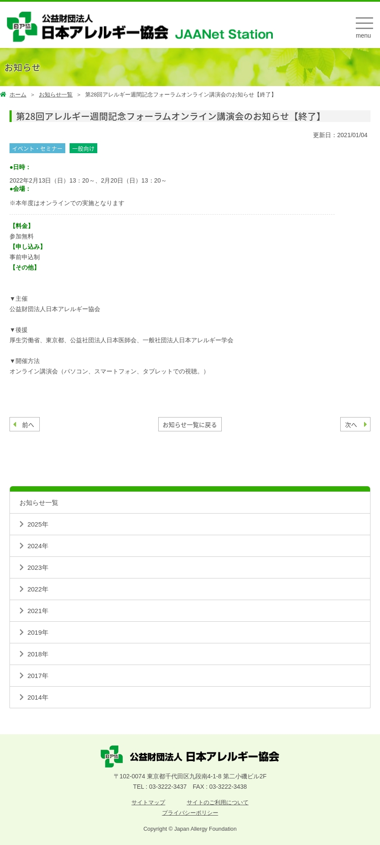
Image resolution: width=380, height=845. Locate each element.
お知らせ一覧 (56, 94)
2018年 (37, 654)
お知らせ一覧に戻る (190, 424)
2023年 (37, 567)
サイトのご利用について (218, 802)
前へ (28, 424)
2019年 (37, 632)
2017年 (37, 675)
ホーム (18, 94)
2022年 (37, 589)
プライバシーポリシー (190, 813)
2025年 (37, 524)
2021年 (37, 610)
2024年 (37, 545)
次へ (351, 424)
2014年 (37, 697)
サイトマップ (148, 802)
